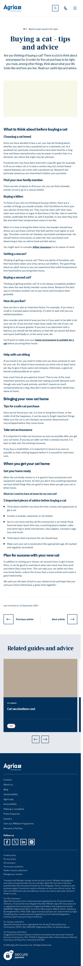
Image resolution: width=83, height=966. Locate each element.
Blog (6, 789)
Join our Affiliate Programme (19, 823)
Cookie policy (10, 855)
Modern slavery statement (16, 870)
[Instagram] (31, 841)
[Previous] (36, 739)
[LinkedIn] (23, 841)
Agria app (8, 799)
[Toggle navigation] (75, 8)
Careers (8, 818)
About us (8, 784)
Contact (8, 779)
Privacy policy (10, 859)
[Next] (45, 739)
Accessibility (10, 804)
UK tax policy (9, 862)
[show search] (55, 8)
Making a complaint (14, 808)
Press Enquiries (12, 813)
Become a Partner (13, 828)
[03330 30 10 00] (65, 8)
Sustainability (11, 794)
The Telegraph (46, 885)
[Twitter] (15, 841)
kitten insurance (42, 247)
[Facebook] (7, 841)
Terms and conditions (13, 866)
